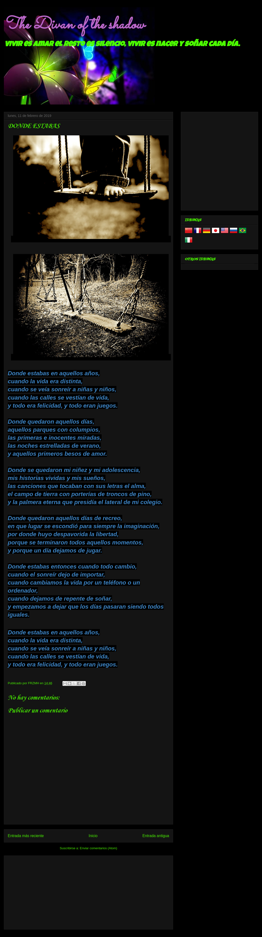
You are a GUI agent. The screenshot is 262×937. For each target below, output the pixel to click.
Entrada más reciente (26, 836)
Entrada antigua (155, 836)
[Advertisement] (88, 892)
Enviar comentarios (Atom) (98, 848)
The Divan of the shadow (74, 25)
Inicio (93, 836)
